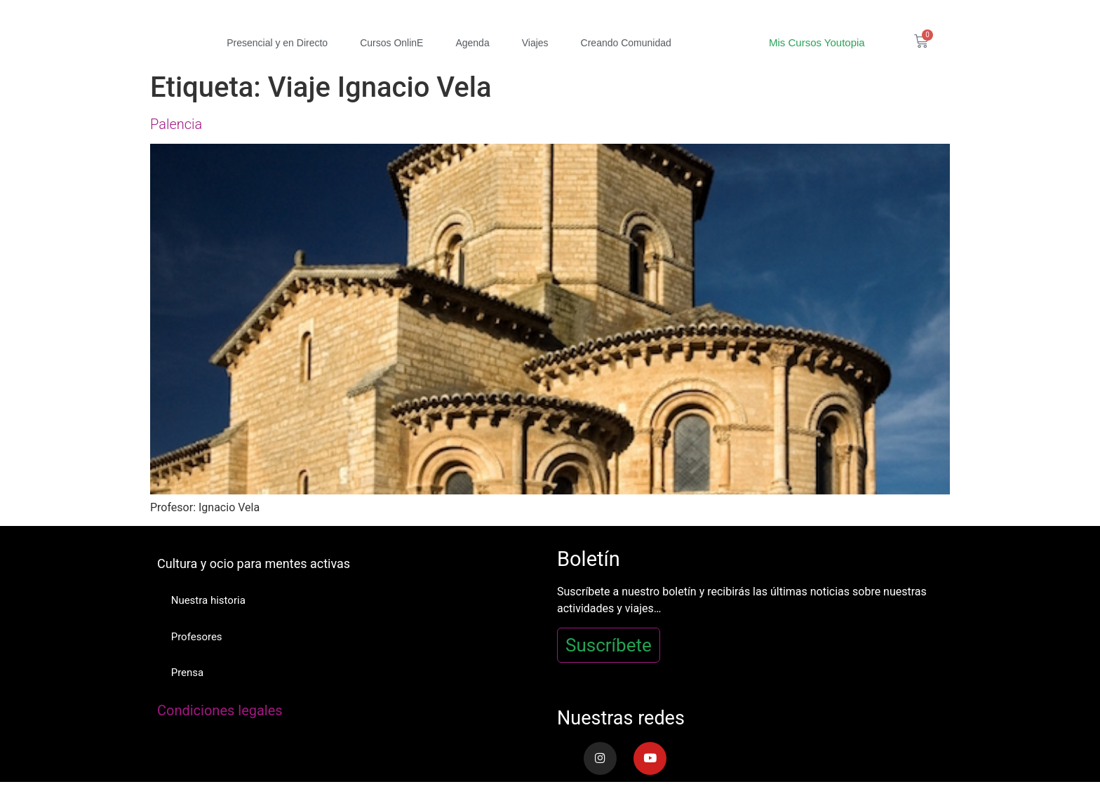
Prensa (187, 673)
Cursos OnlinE (391, 42)
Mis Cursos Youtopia (817, 42)
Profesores (196, 636)
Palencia (176, 124)
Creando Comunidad (626, 42)
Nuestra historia (208, 600)
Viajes (535, 42)
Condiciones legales (220, 711)
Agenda (472, 42)
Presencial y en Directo (277, 42)
